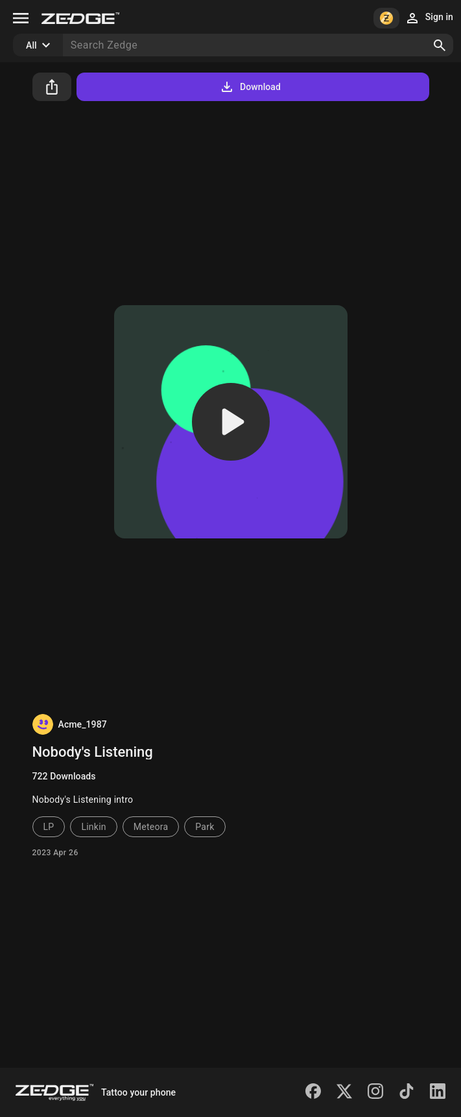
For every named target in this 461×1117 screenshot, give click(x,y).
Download (250, 87)
